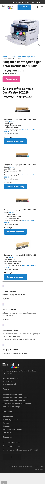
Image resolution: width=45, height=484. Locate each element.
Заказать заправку (15, 141)
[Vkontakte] (18, 457)
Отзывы (6, 426)
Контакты (7, 432)
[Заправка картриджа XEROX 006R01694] (22, 155)
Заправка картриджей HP (14, 400)
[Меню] (42, 7)
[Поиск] (37, 7)
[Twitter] (12, 457)
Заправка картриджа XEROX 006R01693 (20, 119)
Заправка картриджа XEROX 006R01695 (20, 210)
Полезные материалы (12, 429)
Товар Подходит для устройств (22, 57)
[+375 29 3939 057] (5, 446)
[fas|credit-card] (23, 345)
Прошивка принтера (11, 407)
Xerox (11, 122)
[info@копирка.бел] (5, 442)
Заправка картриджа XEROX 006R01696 (20, 255)
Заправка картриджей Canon (15, 397)
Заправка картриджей (12, 394)
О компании (8, 417)
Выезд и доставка (11, 420)
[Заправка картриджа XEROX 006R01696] (22, 245)
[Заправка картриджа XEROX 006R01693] (22, 110)
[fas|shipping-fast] (23, 304)
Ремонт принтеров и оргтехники (17, 403)
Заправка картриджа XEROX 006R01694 (20, 165)
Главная (5, 57)
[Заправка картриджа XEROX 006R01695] (22, 200)
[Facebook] (6, 457)
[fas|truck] (23, 286)
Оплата (6, 423)
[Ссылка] (7, 7)
